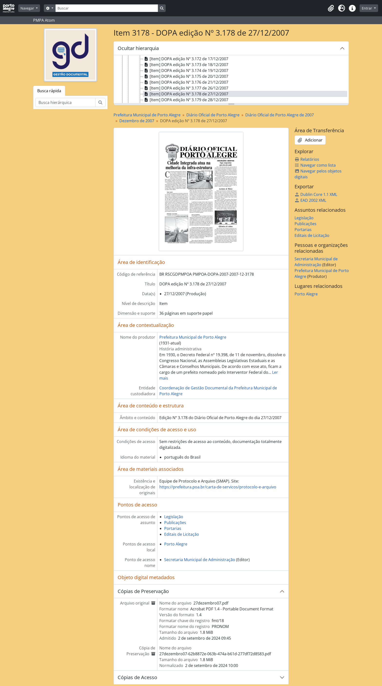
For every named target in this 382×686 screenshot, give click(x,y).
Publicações (175, 522)
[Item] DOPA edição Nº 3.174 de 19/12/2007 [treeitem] (185, 70)
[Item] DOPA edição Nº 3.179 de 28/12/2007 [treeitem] (185, 100)
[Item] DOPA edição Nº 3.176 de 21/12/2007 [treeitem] (185, 82)
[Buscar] (106, 8)
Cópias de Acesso (137, 677)
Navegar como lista (315, 165)
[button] (330, 8)
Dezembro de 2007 (136, 120)
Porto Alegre (175, 544)
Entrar (367, 8)
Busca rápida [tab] (49, 90)
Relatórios (307, 159)
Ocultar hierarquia (138, 48)
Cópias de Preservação (143, 591)
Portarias (172, 528)
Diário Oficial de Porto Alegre (212, 115)
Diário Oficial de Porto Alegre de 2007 (279, 115)
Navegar (27, 8)
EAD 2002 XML (310, 200)
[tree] (231, 79)
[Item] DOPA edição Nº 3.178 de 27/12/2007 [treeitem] (185, 94)
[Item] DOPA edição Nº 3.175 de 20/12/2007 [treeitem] (185, 76)
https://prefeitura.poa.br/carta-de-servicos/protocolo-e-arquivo (217, 487)
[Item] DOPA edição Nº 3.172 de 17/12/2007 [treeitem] (185, 59)
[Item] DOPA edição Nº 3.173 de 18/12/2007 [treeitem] (185, 65)
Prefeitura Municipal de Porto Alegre (147, 115)
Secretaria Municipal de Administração (199, 559)
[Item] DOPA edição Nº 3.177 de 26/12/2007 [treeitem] (185, 88)
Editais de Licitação (181, 534)
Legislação (173, 516)
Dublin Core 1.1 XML (316, 194)
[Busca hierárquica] (65, 102)
